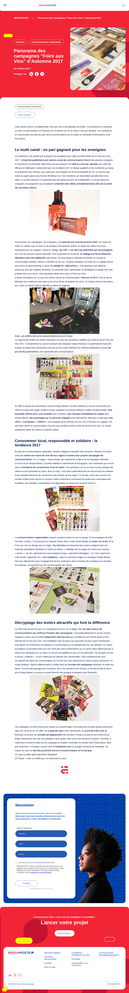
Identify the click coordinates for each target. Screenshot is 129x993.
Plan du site (49, 967)
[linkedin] (10, 975)
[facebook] (15, 975)
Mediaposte (21, 18)
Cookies (48, 963)
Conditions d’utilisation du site (80, 954)
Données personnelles (50, 958)
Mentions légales (52, 953)
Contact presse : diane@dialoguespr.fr (109, 954)
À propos (76, 959)
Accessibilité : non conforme (80, 964)
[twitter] (20, 975)
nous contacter (25, 115)
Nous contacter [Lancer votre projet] (64, 933)
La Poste (31, 984)
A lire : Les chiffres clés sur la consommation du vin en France (43, 336)
